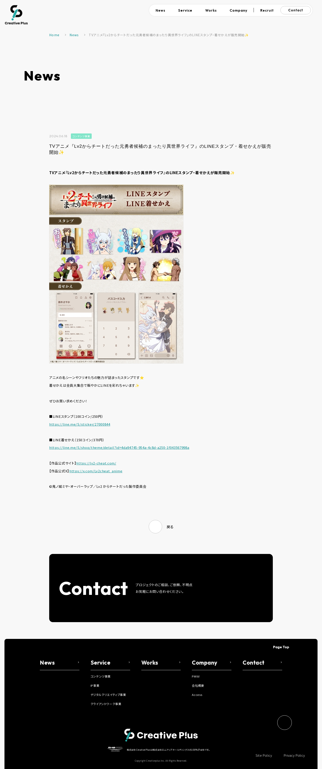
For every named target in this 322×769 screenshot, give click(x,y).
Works (211, 10)
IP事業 (95, 685)
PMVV (195, 676)
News (160, 10)
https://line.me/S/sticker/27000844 (79, 424)
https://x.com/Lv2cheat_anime (96, 471)
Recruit (267, 10)
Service (185, 10)
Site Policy (264, 755)
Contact (295, 10)
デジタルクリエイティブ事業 (108, 695)
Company (238, 10)
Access (197, 695)
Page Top (281, 647)
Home (54, 35)
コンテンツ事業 (81, 136)
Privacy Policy (294, 755)
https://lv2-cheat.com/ (96, 463)
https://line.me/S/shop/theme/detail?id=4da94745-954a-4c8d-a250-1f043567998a (119, 447)
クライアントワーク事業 (106, 704)
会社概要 (198, 685)
